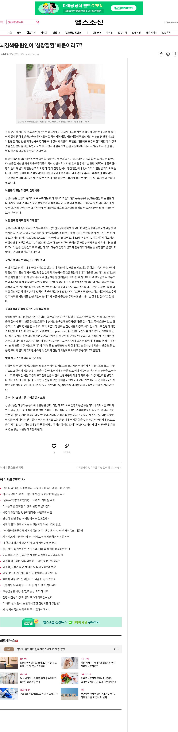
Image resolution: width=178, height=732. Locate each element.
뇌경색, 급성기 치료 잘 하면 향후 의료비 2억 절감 (29, 567)
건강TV (56, 32)
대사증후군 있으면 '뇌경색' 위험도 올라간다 (26, 506)
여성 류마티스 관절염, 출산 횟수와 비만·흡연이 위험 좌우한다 (39, 679)
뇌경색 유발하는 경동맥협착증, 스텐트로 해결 (27, 512)
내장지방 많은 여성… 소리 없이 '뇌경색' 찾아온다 (29, 585)
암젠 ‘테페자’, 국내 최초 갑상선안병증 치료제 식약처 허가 (98, 664)
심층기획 (31, 32)
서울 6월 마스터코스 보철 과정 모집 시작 (38, 693)
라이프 (44, 32)
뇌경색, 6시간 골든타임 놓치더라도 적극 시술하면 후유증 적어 (36, 536)
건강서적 (122, 32)
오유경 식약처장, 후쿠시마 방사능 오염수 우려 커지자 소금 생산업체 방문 (98, 679)
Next (118, 649)
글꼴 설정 (175, 54)
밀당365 (97, 32)
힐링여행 (136, 32)
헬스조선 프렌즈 (73, 32)
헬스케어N (151, 32)
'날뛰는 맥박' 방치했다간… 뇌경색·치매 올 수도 (29, 500)
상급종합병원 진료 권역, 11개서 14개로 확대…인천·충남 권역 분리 (38, 664)
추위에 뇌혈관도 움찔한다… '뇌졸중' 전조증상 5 (29, 579)
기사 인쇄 (168, 54)
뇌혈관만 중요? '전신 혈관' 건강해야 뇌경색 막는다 (30, 573)
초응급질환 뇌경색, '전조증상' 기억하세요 (25, 591)
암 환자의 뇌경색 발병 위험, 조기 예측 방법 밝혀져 (30, 543)
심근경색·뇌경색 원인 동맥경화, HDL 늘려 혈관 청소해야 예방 (36, 549)
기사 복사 (161, 54)
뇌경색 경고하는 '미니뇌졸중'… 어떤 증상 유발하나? (31, 561)
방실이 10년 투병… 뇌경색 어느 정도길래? (26, 518)
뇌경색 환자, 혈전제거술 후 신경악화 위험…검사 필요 (32, 524)
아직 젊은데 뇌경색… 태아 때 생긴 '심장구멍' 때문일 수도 (34, 494)
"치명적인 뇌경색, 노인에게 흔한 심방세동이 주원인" (31, 603)
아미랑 (109, 32)
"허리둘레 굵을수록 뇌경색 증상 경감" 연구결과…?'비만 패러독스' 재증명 (43, 530)
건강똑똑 (166, 32)
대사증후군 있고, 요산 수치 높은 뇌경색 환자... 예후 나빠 (33, 555)
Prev (115, 649)
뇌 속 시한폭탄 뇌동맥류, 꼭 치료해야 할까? (26, 609)
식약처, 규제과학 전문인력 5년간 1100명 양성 (59, 649)
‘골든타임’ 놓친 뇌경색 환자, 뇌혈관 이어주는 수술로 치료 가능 (36, 488)
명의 (19, 32)
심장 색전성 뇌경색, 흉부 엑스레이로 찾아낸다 (28, 597)
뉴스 (9, 32)
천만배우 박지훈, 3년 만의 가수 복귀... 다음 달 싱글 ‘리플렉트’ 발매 (98, 695)
